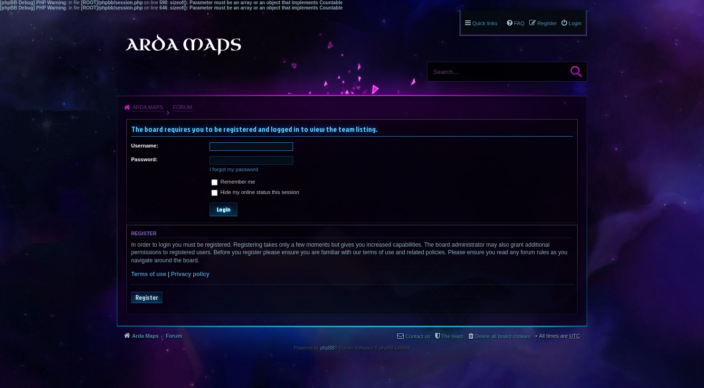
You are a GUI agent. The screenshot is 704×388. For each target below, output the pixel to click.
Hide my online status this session (255, 192)
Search (576, 71)
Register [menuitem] (547, 23)
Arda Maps (148, 107)
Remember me (233, 182)
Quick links (484, 23)
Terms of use (148, 274)
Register (146, 297)
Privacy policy (190, 274)
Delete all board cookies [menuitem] (503, 336)
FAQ (519, 23)
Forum (182, 107)
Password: (144, 159)
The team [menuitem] (452, 336)
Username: (144, 145)
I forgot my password (233, 169)
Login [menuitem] (575, 23)
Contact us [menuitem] (417, 336)
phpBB (327, 348)
